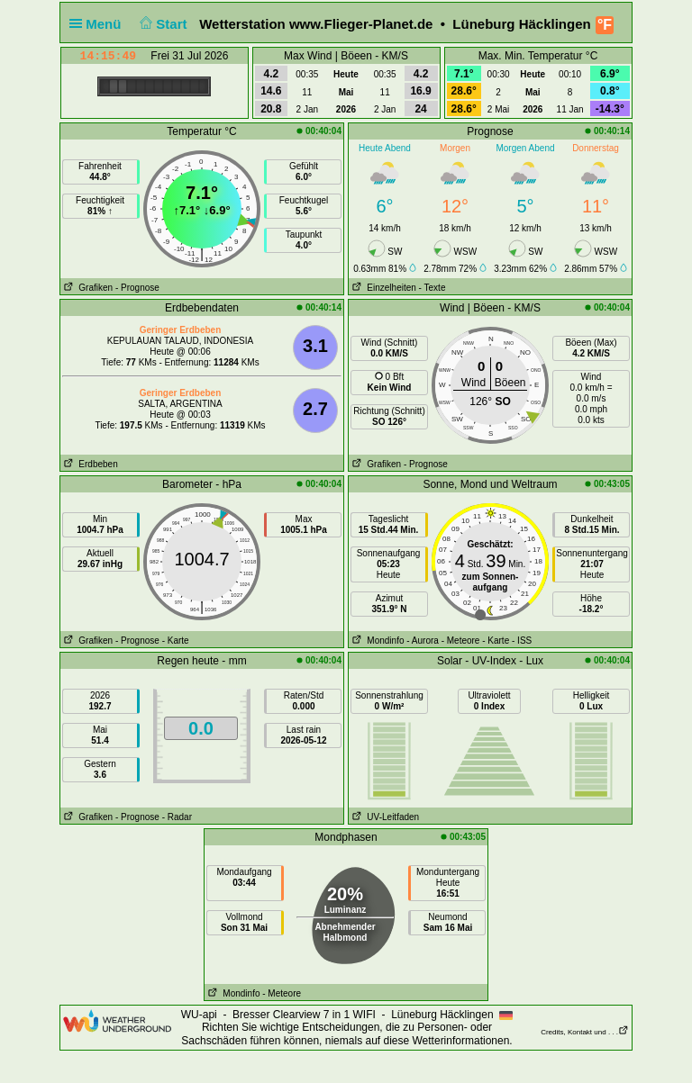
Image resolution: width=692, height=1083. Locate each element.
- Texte (432, 288)
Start (162, 24)
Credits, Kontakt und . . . (585, 1032)
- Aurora (422, 640)
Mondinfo (376, 640)
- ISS (522, 640)
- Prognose (137, 288)
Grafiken (86, 288)
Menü (99, 24)
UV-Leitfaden (384, 817)
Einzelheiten (382, 288)
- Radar (177, 817)
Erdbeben (89, 464)
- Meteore (461, 640)
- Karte (175, 640)
